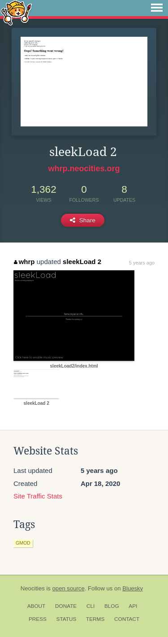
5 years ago (142, 262)
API (133, 606)
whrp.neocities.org (84, 168)
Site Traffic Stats (37, 496)
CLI (90, 606)
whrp (24, 261)
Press (38, 619)
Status (66, 619)
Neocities (33, 588)
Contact (126, 619)
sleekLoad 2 (82, 261)
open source (68, 588)
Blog (111, 606)
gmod (23, 543)
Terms (95, 619)
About (36, 606)
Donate (66, 606)
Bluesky (132, 588)
